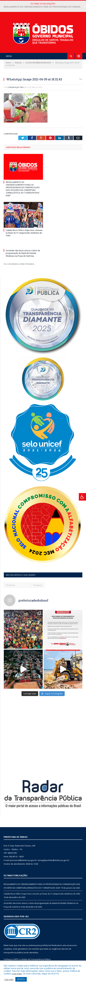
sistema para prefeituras (40, 945)
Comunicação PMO (15, 87)
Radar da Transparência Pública (36, 959)
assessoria (72, 945)
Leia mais (16, 973)
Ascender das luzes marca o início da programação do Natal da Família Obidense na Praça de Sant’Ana (23, 253)
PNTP (16, 959)
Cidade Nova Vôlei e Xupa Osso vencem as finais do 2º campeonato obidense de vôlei (24, 233)
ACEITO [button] (21, 979)
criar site (21, 945)
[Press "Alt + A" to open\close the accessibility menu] (82, 497)
